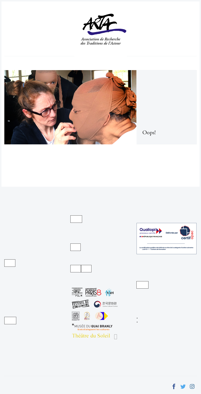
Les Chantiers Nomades (115, 336)
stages (113, 56)
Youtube (75, 247)
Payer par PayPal (10, 320)
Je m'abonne (10, 263)
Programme (81, 56)
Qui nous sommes (86, 56)
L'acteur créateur (91, 56)
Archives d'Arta (76, 219)
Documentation (97, 56)
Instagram (76, 268)
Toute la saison (108, 56)
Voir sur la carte (142, 285)
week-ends (117, 56)
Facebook (86, 268)
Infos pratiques (102, 56)
